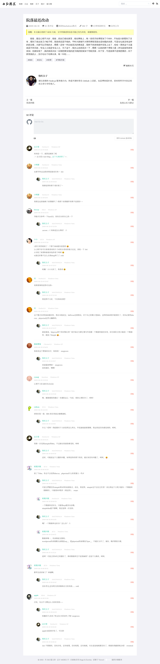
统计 (42, 4)
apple (36, 595)
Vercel (101, 660)
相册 (20, 4)
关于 (37, 4)
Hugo (82, 660)
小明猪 (36, 165)
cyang (36, 377)
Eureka (89, 660)
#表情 (48, 60)
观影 (32, 4)
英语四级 (30, 103)
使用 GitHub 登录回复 (124, 138)
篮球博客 (37, 344)
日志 (26, 4)
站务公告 (115, 26)
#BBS (30, 60)
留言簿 (49, 4)
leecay (36, 210)
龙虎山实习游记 (127, 103)
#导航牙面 (60, 60)
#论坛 (39, 60)
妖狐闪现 (37, 466)
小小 (36, 239)
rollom (36, 407)
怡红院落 (9, 4)
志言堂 (36, 147)
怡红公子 (43, 75)
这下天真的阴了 (58, 157)
